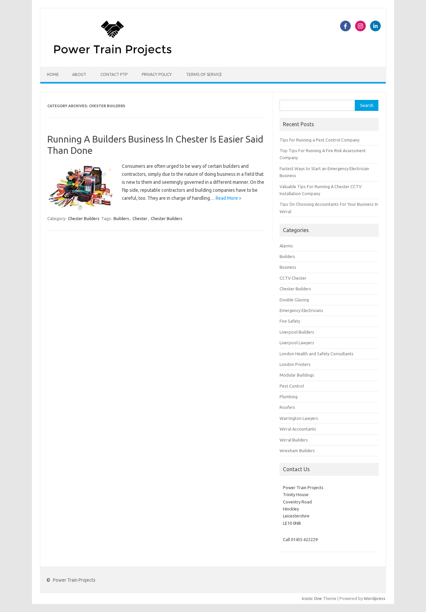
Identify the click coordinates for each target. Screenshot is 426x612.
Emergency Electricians (301, 310)
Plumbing (289, 396)
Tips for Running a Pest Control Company (319, 140)
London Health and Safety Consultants (316, 353)
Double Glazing (294, 299)
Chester (139, 218)
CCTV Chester (293, 278)
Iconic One (312, 598)
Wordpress (374, 598)
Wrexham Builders (297, 450)
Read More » (228, 198)
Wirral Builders (294, 440)
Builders (121, 218)
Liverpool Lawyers (297, 342)
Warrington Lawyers (299, 418)
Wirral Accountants (298, 429)
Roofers (287, 407)
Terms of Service (204, 74)
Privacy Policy (157, 74)
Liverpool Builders (297, 332)
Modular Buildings (297, 375)
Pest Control (292, 386)
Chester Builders (84, 218)
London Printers (295, 364)
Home (53, 74)
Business (288, 267)
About (79, 74)
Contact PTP (114, 74)
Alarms (286, 245)
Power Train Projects (74, 580)
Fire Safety (290, 321)
